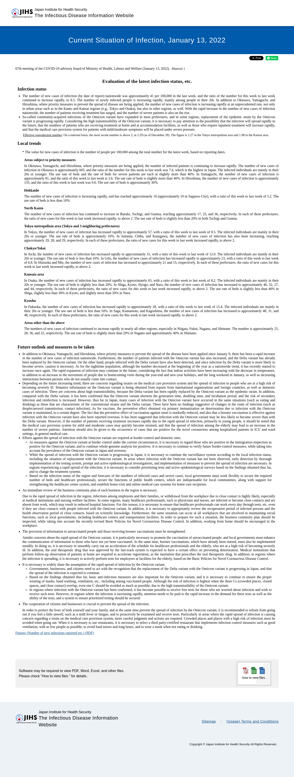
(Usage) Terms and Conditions (252, 721)
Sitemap (209, 721)
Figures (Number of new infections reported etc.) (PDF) (54, 633)
